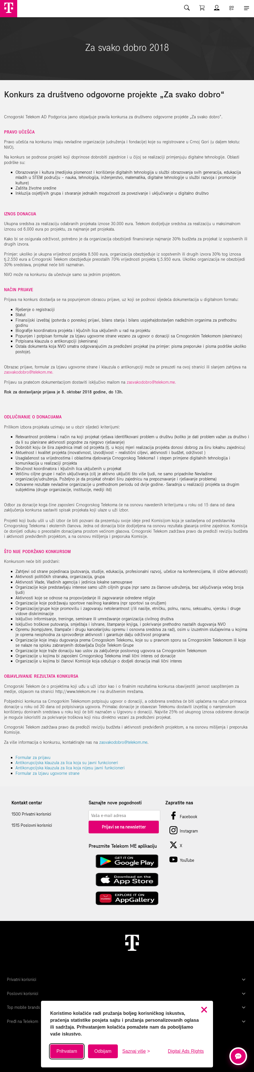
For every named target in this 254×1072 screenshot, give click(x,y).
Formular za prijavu (32, 757)
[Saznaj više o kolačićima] (136, 1051)
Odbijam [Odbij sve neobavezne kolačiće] (103, 1051)
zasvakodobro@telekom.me (123, 742)
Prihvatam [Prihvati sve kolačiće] (66, 1051)
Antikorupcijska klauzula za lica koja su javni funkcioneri (66, 762)
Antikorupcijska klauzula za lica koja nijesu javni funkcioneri (70, 767)
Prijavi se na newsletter (124, 827)
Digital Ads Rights (186, 1051)
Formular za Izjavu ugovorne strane (47, 773)
